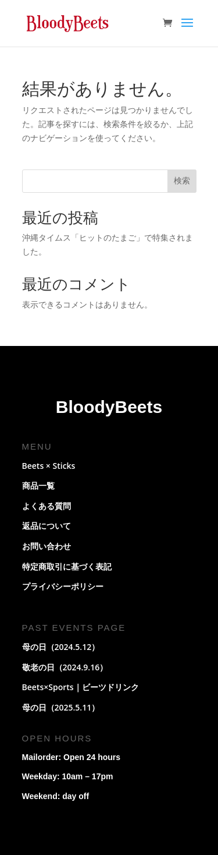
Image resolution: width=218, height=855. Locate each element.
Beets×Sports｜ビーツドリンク (80, 687)
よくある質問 (46, 505)
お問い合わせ (46, 546)
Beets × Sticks (49, 465)
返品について (46, 525)
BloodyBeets (109, 406)
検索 (182, 180)
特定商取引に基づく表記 (67, 566)
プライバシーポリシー (62, 586)
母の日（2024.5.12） (61, 646)
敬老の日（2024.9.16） (65, 667)
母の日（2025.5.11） (61, 707)
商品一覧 (38, 485)
